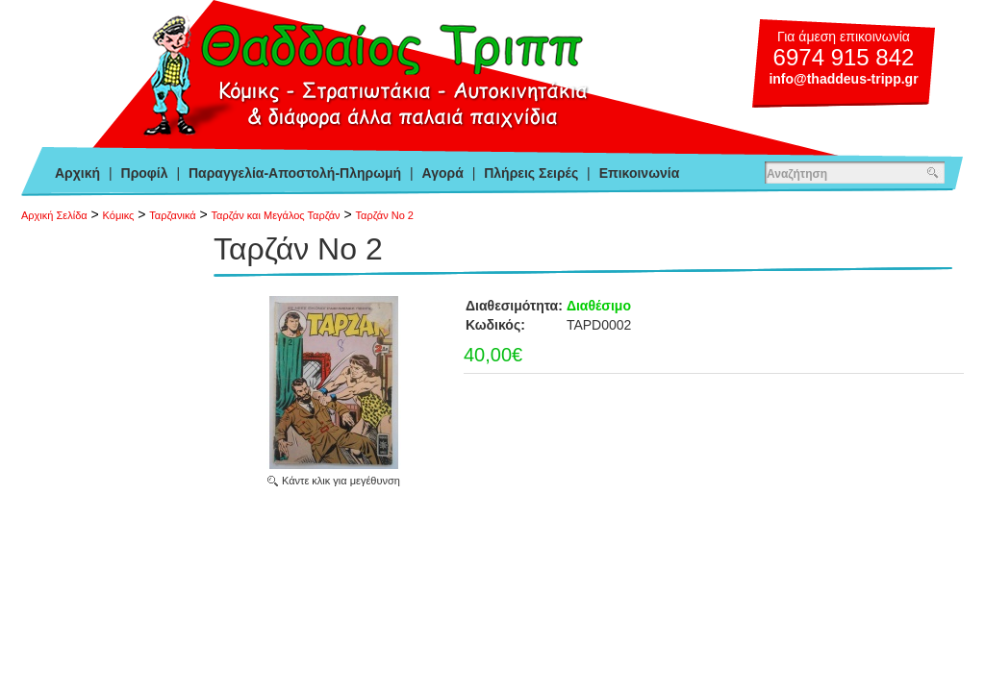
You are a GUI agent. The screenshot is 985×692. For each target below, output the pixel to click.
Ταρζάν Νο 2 (385, 215)
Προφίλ (144, 173)
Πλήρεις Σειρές (531, 173)
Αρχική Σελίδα (54, 215)
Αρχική (77, 173)
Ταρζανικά (172, 215)
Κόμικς (119, 215)
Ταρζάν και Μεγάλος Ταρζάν (276, 215)
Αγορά (443, 173)
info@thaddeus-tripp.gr (843, 78)
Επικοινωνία (639, 173)
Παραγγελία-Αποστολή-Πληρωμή (295, 173)
